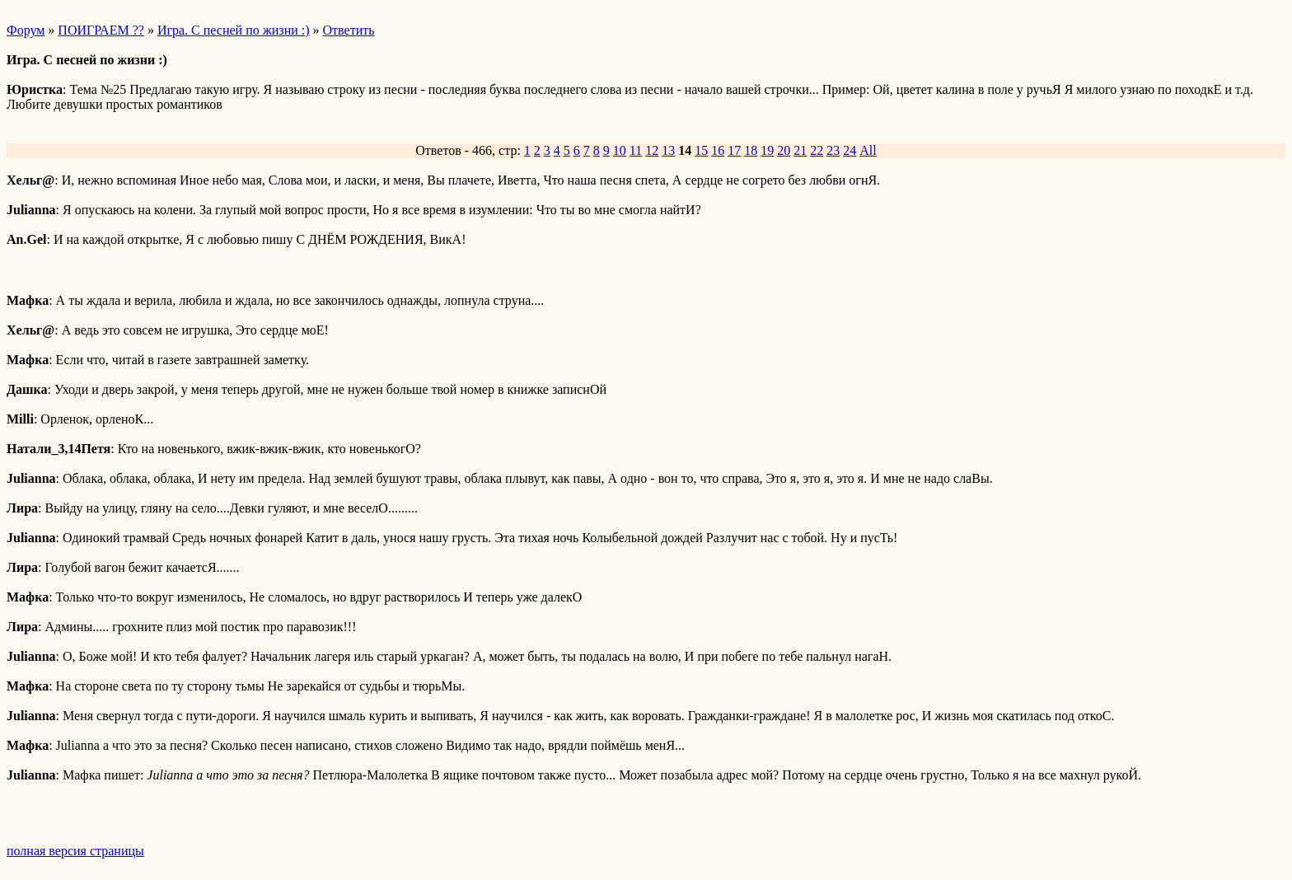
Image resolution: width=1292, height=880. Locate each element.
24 (849, 150)
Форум (25, 30)
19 (767, 150)
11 (636, 150)
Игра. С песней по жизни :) (233, 30)
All (867, 150)
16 (717, 150)
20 (783, 150)
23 (833, 150)
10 (619, 150)
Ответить (349, 30)
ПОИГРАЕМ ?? (101, 30)
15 (701, 150)
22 (816, 150)
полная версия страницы (75, 851)
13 (668, 150)
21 (800, 150)
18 (750, 150)
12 (651, 150)
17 (734, 150)
